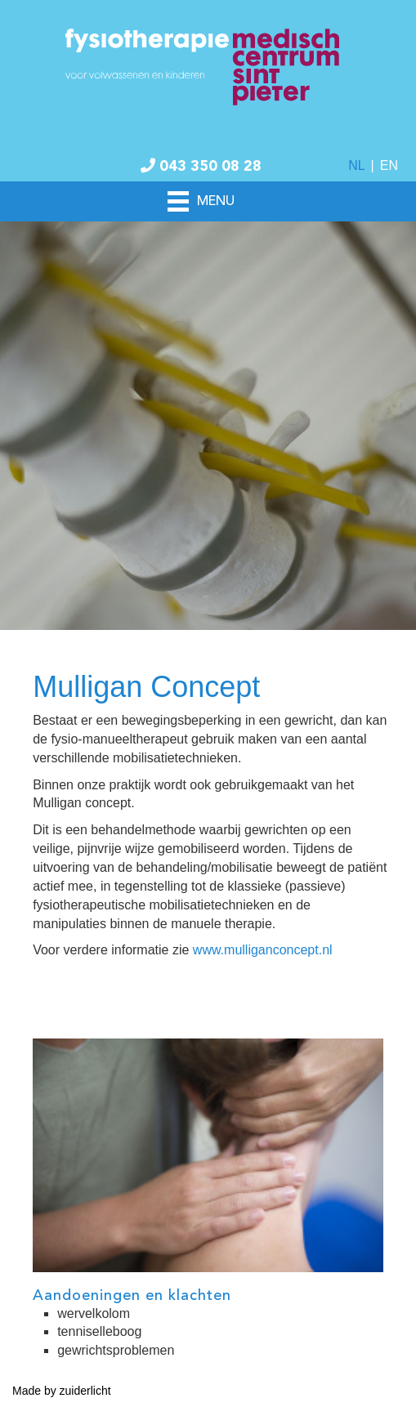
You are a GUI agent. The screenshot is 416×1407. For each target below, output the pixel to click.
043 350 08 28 (201, 166)
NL (356, 165)
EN (389, 165)
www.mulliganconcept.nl (263, 950)
